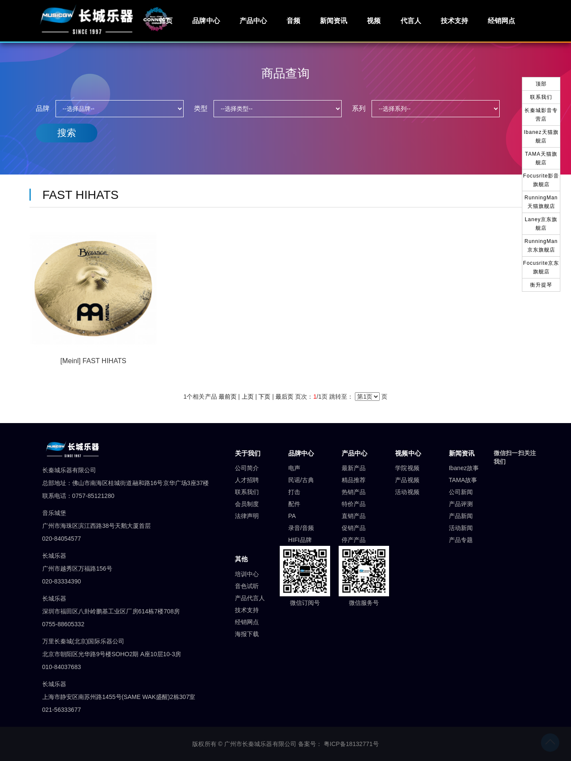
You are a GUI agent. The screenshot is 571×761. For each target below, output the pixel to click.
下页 (264, 396)
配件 (294, 503)
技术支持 (454, 20)
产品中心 (253, 20)
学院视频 (407, 468)
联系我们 (247, 492)
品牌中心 (206, 20)
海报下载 (247, 634)
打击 (294, 492)
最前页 (228, 396)
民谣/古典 (301, 480)
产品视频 (407, 480)
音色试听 (247, 586)
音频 (293, 20)
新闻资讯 (333, 20)
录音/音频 (301, 527)
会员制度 (247, 503)
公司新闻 (461, 492)
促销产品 (354, 527)
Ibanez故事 (464, 468)
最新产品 (354, 468)
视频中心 (408, 453)
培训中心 (247, 574)
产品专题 (461, 539)
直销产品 (354, 515)
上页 (248, 396)
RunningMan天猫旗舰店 (541, 202)
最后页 (284, 396)
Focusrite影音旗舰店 (541, 180)
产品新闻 (461, 515)
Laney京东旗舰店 (541, 223)
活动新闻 (461, 527)
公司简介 (247, 468)
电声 (294, 468)
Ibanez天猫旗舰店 (541, 136)
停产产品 (354, 539)
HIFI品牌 (300, 539)
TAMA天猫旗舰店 (541, 158)
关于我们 (248, 453)
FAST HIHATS (77, 194)
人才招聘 (247, 480)
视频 (374, 20)
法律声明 (247, 515)
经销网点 (501, 20)
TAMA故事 (463, 480)
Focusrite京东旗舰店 (541, 267)
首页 (166, 20)
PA (292, 515)
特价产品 (354, 503)
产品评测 (461, 503)
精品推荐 (354, 480)
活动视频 (407, 492)
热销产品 (354, 492)
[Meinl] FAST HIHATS (93, 360)
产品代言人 (250, 598)
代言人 (411, 20)
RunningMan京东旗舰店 (541, 245)
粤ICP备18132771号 (351, 743)
